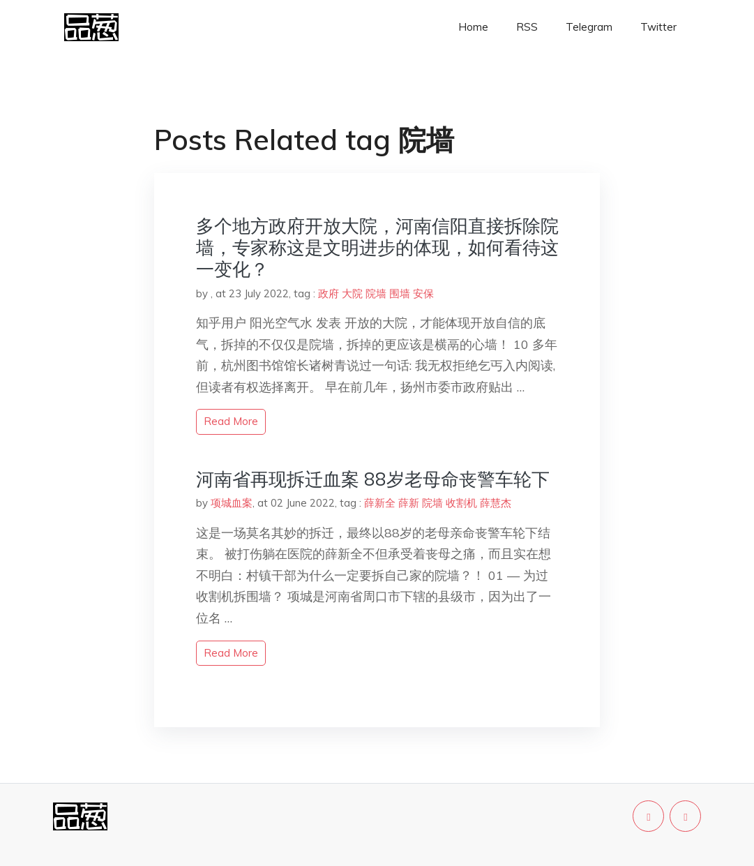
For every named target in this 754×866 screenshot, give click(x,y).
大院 (352, 293)
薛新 (408, 502)
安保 (423, 293)
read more (231, 421)
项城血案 (231, 502)
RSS (527, 26)
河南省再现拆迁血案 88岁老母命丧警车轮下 (373, 479)
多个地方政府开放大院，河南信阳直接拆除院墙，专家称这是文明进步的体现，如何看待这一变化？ (377, 247)
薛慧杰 (495, 502)
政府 (328, 293)
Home (473, 26)
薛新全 (379, 502)
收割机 (461, 502)
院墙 (375, 293)
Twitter (658, 26)
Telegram (589, 26)
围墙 (399, 293)
